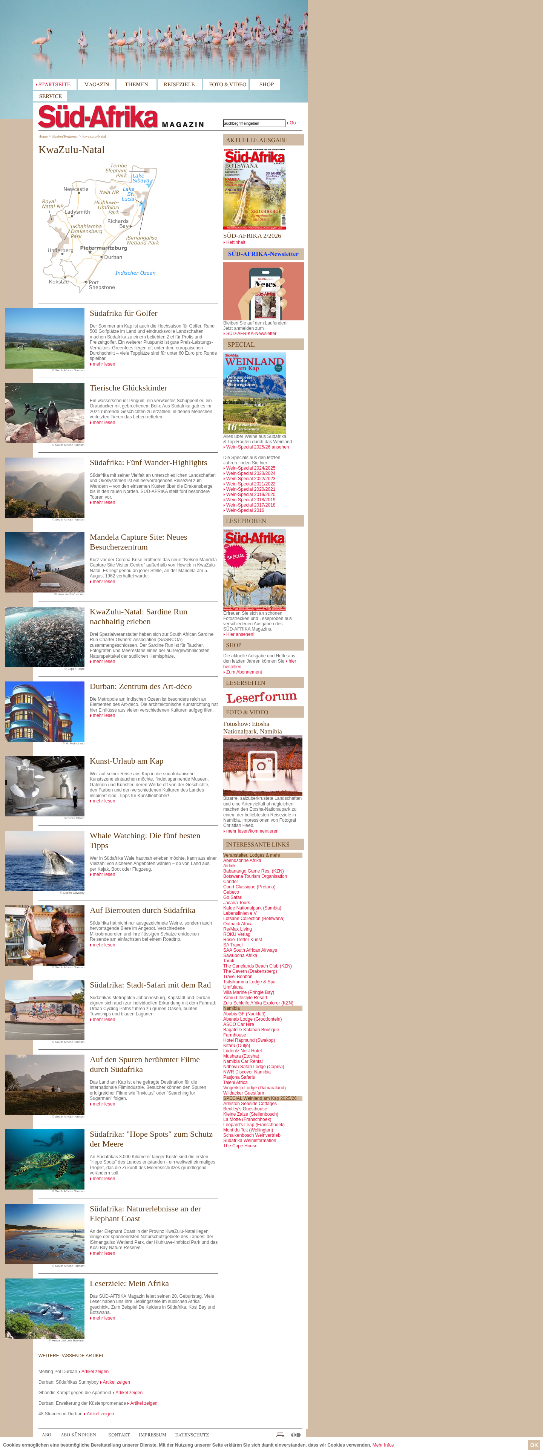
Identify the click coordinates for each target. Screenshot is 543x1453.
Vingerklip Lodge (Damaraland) (254, 1087)
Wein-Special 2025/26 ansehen (257, 447)
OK (534, 1445)
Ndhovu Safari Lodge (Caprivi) (253, 1066)
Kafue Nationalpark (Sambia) (252, 908)
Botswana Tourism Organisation (255, 876)
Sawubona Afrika (240, 955)
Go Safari (232, 897)
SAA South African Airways (250, 950)
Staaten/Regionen (65, 136)
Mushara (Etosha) (241, 1056)
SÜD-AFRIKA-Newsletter (251, 333)
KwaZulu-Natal (94, 136)
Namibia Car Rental (243, 1061)
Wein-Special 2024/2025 (251, 468)
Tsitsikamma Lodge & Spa (249, 981)
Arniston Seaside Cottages (250, 1103)
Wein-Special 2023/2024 (251, 473)
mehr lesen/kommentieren (252, 831)
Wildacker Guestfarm (244, 1093)
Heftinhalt (235, 242)
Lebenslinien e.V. (240, 913)
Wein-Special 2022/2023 (251, 478)
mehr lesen (104, 364)
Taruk (228, 960)
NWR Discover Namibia (247, 1072)
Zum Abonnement (244, 672)
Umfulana (232, 987)
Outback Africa (238, 923)
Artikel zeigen (95, 1371)
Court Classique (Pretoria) (249, 887)
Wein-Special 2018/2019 (251, 499)
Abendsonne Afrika (242, 860)
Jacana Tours (236, 902)
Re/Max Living (237, 929)
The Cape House (240, 1145)
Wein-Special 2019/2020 (251, 494)
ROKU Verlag (236, 934)
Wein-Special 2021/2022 (251, 484)
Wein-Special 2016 (245, 510)
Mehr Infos (383, 1445)
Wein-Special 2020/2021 (251, 489)
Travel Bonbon (238, 976)
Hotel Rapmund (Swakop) (249, 1040)
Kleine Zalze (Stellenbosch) (250, 1114)
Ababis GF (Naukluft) (244, 1014)
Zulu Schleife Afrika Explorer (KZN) (258, 1003)
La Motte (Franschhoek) (247, 1119)
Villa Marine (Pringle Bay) (248, 992)
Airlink (229, 865)
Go (293, 123)
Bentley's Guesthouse (245, 1109)
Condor (230, 881)
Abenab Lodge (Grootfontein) (252, 1019)
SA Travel (232, 945)
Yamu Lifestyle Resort (245, 997)
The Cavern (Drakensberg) (250, 971)
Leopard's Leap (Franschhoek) (254, 1124)
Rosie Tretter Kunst (242, 939)
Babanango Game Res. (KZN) (253, 871)
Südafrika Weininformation (249, 1140)
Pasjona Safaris (239, 1077)
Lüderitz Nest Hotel (242, 1050)
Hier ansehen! (240, 634)
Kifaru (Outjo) (236, 1045)
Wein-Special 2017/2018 (251, 505)
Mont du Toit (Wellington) (248, 1130)
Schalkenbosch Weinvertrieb (252, 1135)
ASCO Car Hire (238, 1024)
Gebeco (231, 892)
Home (43, 136)
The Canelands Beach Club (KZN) (257, 966)
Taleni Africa (235, 1082)
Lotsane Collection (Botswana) (254, 918)
